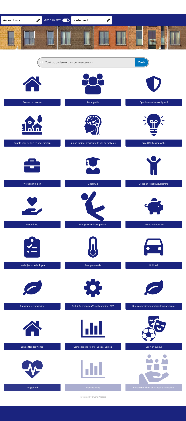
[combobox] (93, 62)
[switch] (66, 20)
